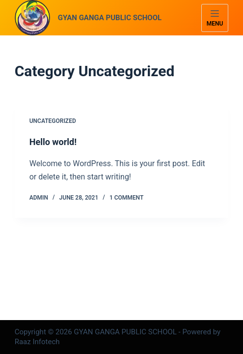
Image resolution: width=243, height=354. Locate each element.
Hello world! (53, 142)
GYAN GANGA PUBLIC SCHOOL (110, 17)
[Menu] (215, 18)
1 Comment (126, 197)
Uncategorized (52, 121)
